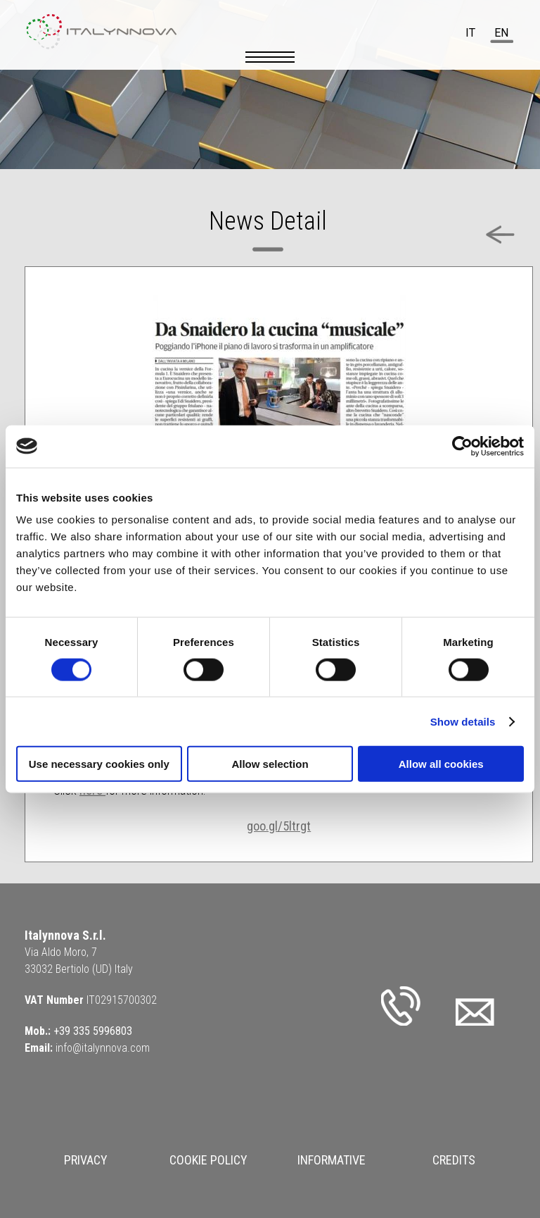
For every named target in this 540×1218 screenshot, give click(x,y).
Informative (331, 1159)
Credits (453, 1159)
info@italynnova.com (103, 1048)
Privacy (86, 1159)
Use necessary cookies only (99, 764)
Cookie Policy (208, 1159)
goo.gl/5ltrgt (279, 826)
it (470, 32)
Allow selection (269, 764)
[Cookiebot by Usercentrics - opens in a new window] (462, 445)
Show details (463, 721)
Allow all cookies (441, 764)
